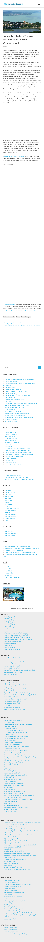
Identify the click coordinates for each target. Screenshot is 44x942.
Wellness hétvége (10, 514)
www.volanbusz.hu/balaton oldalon (14, 156)
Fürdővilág (8, 490)
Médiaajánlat (9, 573)
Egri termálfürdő (10, 393)
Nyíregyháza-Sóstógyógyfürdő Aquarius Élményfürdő (20, 855)
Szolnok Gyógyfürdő (11, 419)
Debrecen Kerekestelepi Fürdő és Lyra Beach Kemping (20, 835)
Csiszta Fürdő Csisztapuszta (12, 748)
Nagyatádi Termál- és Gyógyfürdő (14, 785)
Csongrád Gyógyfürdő (10, 890)
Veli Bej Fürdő (9, 460)
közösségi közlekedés (9, 317)
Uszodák (7, 506)
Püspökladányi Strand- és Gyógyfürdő (15, 859)
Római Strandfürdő (11, 462)
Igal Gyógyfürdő (8, 769)
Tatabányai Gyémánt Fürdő (12, 805)
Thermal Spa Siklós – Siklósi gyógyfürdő (15, 807)
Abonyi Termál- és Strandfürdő (13, 658)
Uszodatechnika (10, 518)
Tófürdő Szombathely (10, 809)
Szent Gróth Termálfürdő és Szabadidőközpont (18, 799)
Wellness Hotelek (10, 516)
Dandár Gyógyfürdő (11, 432)
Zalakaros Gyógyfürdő (11, 421)
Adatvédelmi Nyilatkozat (12, 577)
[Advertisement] (22, 121)
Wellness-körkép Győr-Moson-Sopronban (17, 546)
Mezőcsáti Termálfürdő (11, 697)
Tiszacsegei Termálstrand (11, 863)
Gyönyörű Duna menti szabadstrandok (16, 477)
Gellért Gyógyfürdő (11, 434)
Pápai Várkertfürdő (9, 789)
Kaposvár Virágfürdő (10, 771)
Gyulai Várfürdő (10, 397)
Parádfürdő (7, 705)
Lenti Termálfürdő (10, 409)
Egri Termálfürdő (9, 691)
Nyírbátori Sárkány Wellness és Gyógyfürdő (17, 853)
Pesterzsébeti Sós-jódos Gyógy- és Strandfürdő (19, 454)
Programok (8, 500)
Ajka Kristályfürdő (9, 722)
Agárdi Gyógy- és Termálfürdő (13, 720)
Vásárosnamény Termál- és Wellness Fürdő (17, 869)
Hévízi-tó (8, 401)
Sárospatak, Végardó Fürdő (12, 707)
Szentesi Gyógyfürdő (10, 919)
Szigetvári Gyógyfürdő (10, 801)
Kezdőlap (8, 567)
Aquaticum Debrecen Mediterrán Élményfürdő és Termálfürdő (22, 822)
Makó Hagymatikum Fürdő (12, 905)
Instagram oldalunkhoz (30, 310)
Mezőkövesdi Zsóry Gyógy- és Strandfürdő (16, 699)
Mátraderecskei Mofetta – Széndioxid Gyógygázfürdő (20, 695)
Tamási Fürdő (8, 803)
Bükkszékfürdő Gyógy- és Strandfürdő (15, 685)
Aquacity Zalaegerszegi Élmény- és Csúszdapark (19, 379)
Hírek (6, 520)
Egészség (8, 494)
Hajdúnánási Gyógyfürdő (11, 839)
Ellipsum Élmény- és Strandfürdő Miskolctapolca (18, 693)
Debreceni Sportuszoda (11, 833)
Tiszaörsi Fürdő (8, 865)
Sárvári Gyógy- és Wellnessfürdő (15, 415)
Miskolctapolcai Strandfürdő (12, 703)
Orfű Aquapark (8, 787)
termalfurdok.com (10, 304)
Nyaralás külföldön (10, 510)
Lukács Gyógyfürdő (11, 438)
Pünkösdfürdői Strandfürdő (13, 464)
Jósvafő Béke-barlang (10, 927)
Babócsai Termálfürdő (10, 728)
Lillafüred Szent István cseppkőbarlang (15, 933)
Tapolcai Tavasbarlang (10, 936)
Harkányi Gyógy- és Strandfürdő (14, 399)
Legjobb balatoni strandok (13, 475)
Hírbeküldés (8, 571)
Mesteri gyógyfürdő (10, 781)
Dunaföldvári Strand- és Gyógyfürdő (14, 755)
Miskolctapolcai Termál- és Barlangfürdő (17, 413)
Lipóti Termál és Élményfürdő (12, 779)
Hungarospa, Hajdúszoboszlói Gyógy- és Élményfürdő (21, 403)
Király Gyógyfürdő (10, 436)
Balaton (5, 46)
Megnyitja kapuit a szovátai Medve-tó (15, 323)
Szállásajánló (9, 504)
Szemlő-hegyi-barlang (10, 929)
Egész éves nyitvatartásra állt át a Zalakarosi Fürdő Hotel (22, 548)
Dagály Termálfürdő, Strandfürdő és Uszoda (18, 452)
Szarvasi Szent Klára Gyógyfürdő (13, 911)
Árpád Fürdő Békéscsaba (11, 882)
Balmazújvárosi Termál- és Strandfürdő (15, 824)
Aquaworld (8, 446)
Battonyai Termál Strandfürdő (13, 886)
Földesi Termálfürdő (10, 837)
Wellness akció (9, 531)
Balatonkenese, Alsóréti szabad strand (15, 732)
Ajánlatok (8, 498)
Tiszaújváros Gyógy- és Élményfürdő (14, 709)
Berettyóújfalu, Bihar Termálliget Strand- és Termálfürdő (21, 831)
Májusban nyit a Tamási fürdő (14, 550)
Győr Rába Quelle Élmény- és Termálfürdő (17, 395)
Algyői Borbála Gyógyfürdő (12, 880)
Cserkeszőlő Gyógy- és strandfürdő (14, 829)
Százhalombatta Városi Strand (13, 672)
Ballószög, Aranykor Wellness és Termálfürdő (17, 884)
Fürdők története (10, 492)
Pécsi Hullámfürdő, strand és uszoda (14, 791)
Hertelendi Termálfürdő (11, 765)
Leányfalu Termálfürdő (10, 674)
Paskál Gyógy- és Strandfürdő (14, 456)
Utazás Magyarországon (12, 508)
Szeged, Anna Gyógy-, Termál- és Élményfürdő (19, 417)
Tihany (18, 317)
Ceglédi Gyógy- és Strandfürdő (13, 666)
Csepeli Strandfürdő (11, 458)
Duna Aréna (8, 444)
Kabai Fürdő (7, 849)
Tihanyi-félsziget (25, 317)
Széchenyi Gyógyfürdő (12, 442)
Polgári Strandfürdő (10, 857)
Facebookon (10, 310)
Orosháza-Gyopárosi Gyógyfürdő (13, 909)
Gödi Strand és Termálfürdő (12, 668)
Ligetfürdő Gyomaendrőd (11, 903)
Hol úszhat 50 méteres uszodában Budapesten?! (19, 479)
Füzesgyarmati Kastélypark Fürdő (14, 892)
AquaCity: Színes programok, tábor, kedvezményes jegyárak (22, 325)
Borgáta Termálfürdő (10, 740)
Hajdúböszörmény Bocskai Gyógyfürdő (15, 841)
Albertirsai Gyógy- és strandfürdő (14, 662)
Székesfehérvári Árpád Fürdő (12, 797)
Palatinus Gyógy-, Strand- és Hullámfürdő (17, 450)
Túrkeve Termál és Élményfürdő (13, 867)
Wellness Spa (9, 496)
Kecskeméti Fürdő (9, 898)
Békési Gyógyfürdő (9, 888)
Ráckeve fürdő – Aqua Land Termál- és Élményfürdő (19, 670)
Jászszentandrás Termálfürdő (12, 847)
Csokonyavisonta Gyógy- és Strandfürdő (16, 750)
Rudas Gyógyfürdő (10, 440)
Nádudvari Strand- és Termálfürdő (14, 851)
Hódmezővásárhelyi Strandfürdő (13, 896)
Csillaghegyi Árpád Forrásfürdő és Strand (17, 448)
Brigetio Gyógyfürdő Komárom (14, 407)
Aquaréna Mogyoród (11, 381)
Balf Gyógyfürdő (10, 387)
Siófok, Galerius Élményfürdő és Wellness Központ (19, 795)
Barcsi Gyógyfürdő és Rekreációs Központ (16, 736)
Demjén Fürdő (8, 687)
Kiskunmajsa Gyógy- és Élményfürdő (15, 900)
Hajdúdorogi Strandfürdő (11, 843)
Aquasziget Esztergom (10, 726)
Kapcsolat (8, 569)
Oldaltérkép (8, 575)
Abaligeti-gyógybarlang (11, 931)
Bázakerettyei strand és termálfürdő (15, 738)
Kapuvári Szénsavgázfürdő (12, 773)
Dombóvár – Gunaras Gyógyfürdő (14, 752)
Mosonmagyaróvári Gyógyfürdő (13, 783)
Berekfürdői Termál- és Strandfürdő (14, 826)
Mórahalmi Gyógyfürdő (11, 907)
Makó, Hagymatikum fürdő (13, 411)
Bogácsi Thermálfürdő (10, 683)
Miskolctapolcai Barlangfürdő (12, 701)
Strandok (8, 502)
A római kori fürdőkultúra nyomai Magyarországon (20, 552)
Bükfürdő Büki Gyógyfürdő (13, 389)
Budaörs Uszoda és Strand (11, 664)
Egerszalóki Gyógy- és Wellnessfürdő (16, 391)
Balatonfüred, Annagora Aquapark (14, 730)
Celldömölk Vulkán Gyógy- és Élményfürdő (16, 746)
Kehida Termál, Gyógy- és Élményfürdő (16, 405)
